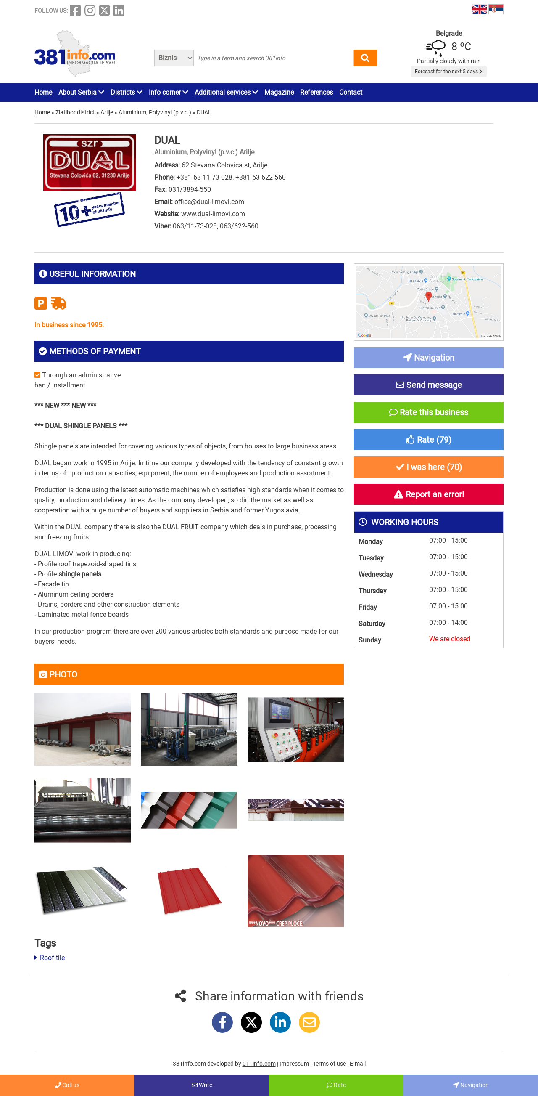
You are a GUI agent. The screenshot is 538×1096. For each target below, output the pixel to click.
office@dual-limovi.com (209, 202)
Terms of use (330, 1063)
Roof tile (49, 958)
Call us (67, 1085)
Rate (336, 1085)
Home (43, 92)
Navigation (471, 1085)
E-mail (358, 1063)
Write (202, 1085)
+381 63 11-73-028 (204, 177)
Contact (350, 92)
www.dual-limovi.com (213, 214)
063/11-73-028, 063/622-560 (215, 226)
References (316, 92)
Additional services (226, 92)
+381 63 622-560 (260, 177)
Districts (126, 92)
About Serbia (81, 92)
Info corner (168, 92)
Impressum (295, 1063)
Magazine (279, 92)
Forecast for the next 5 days (449, 71)
